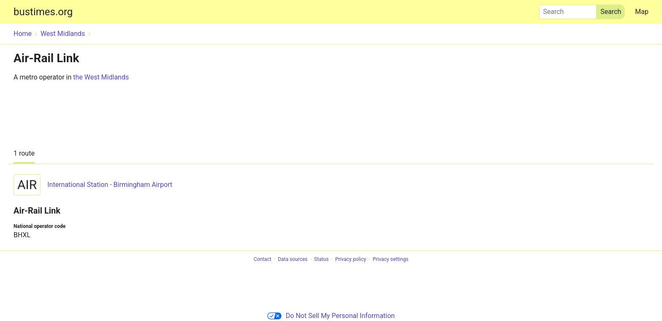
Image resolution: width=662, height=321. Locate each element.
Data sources (292, 260)
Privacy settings (391, 260)
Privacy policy (350, 260)
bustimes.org (43, 12)
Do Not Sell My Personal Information (331, 316)
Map (641, 12)
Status (321, 260)
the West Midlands (101, 77)
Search (568, 10)
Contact (262, 260)
